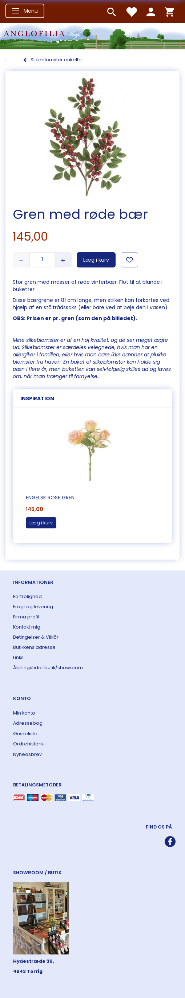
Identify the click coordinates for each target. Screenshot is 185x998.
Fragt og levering (33, 607)
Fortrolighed (27, 596)
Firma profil (26, 617)
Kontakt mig (26, 627)
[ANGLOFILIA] (92, 35)
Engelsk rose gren (50, 497)
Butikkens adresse (34, 647)
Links (18, 657)
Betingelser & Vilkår (36, 637)
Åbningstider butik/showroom (48, 667)
